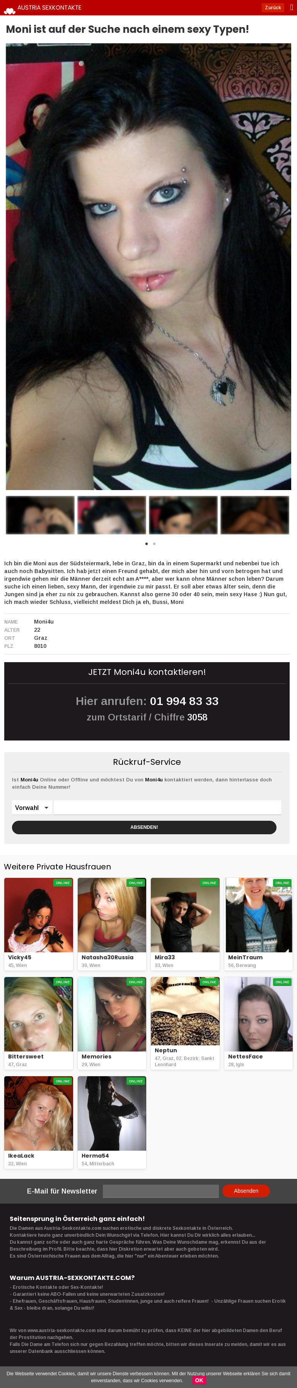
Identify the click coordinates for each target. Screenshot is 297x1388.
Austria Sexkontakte (59, 8)
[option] (40, 515)
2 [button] (154, 546)
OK (199, 1380)
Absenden (246, 1191)
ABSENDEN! (144, 827)
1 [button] (146, 546)
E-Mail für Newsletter (62, 1191)
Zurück (281, 7)
